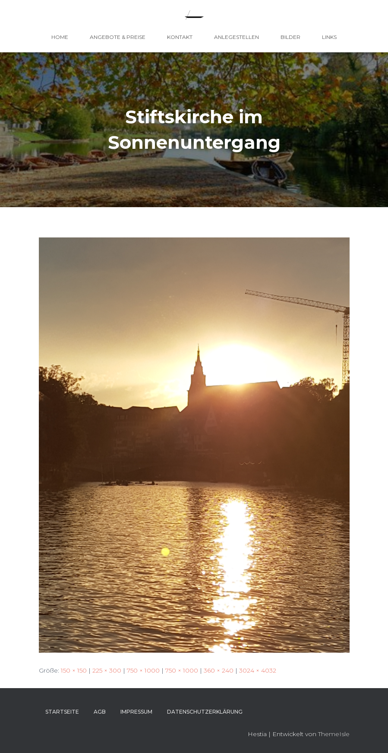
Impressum (136, 711)
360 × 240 (218, 670)
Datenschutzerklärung (205, 711)
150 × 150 (74, 670)
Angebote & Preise (117, 37)
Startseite (62, 711)
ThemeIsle (334, 734)
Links (329, 37)
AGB (100, 711)
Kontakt (179, 37)
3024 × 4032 (257, 670)
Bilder (290, 37)
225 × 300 (106, 670)
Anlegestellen (236, 37)
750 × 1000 (143, 670)
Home (59, 37)
